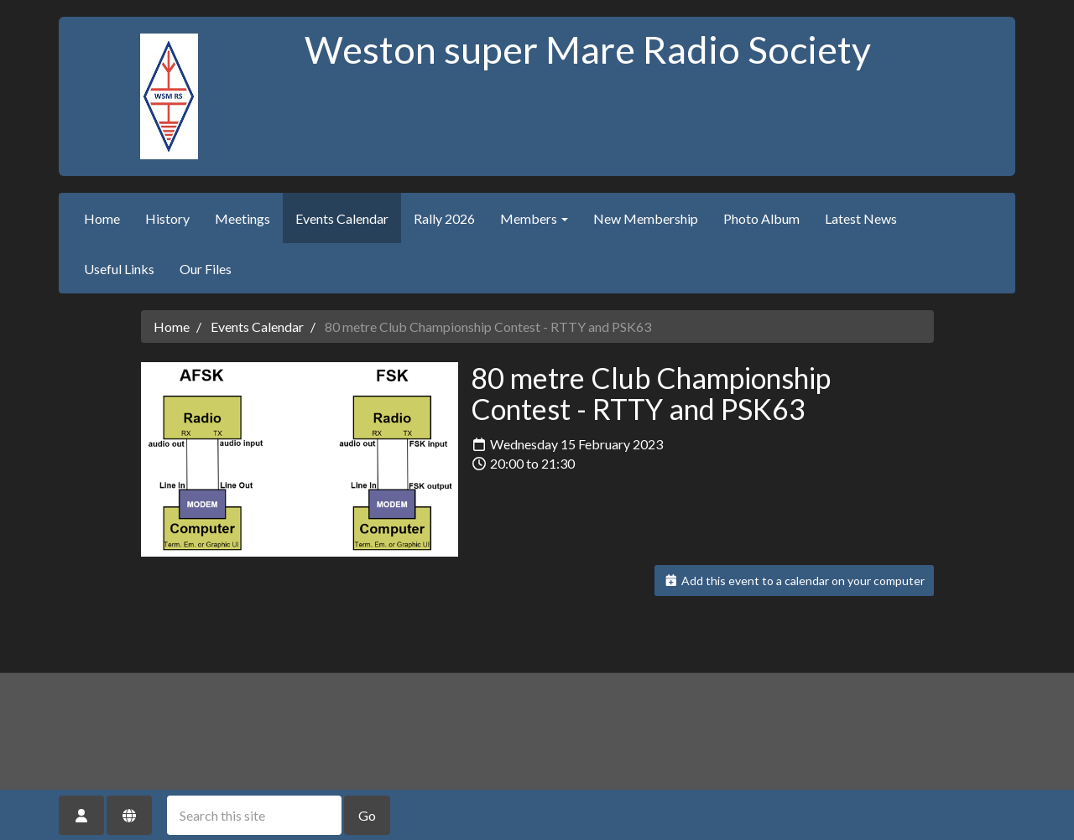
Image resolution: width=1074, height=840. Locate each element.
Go (367, 815)
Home (102, 218)
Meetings (242, 218)
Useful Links (119, 269)
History (167, 218)
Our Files (206, 269)
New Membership (645, 218)
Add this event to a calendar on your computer (794, 580)
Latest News (861, 218)
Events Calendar (341, 218)
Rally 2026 (444, 218)
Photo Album (761, 218)
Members (534, 218)
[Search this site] (254, 815)
